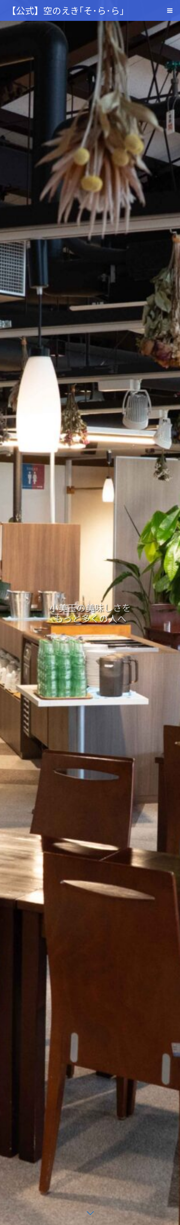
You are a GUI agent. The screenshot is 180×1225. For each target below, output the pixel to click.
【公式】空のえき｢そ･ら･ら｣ (65, 10)
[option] (90, 612)
